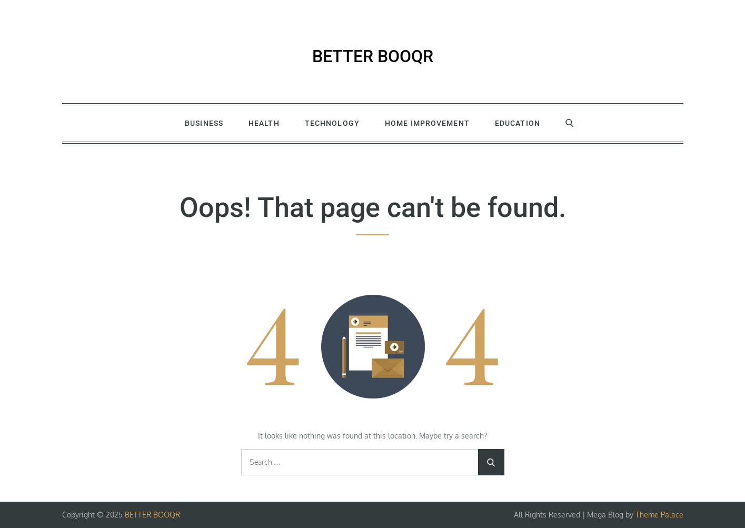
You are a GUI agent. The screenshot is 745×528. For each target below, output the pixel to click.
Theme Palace (659, 514)
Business (204, 123)
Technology (332, 123)
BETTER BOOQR (372, 56)
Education (517, 123)
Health (264, 123)
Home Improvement (427, 123)
